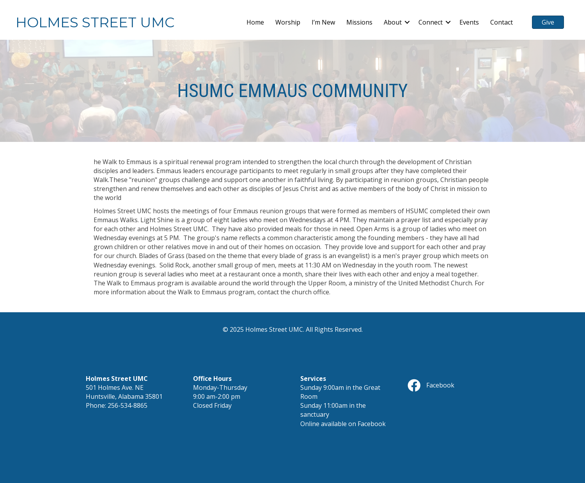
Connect (430, 22)
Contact (501, 22)
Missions (359, 22)
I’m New (323, 22)
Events (469, 22)
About (393, 22)
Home (255, 22)
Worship (287, 22)
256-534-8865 (127, 405)
